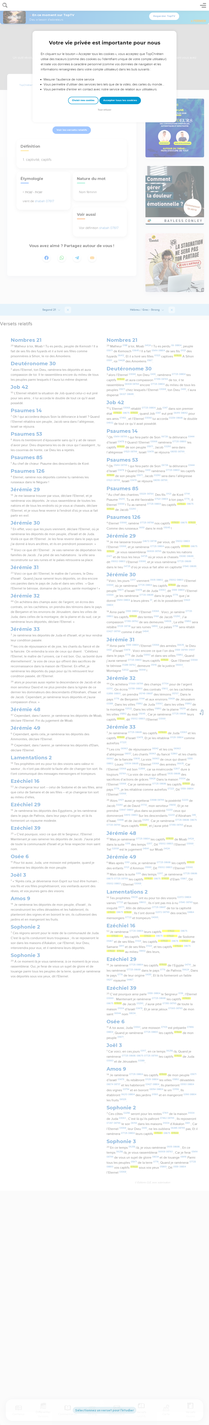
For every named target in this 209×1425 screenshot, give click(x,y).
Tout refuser (104, 110)
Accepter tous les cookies (120, 100)
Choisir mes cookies (83, 100)
